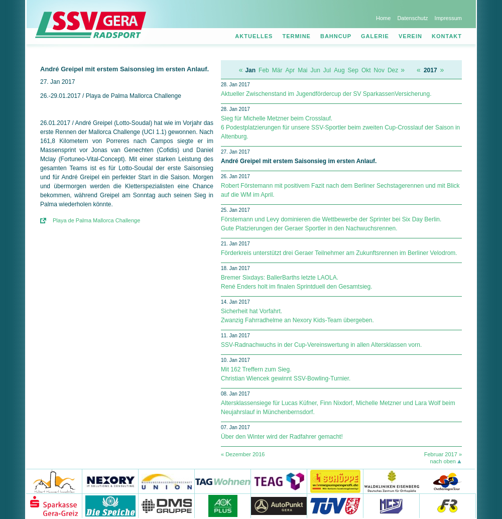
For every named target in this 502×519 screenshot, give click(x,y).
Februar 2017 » (443, 454)
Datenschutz (412, 18)
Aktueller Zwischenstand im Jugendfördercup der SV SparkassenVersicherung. (326, 93)
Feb (264, 70)
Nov (379, 70)
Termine (296, 36)
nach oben (443, 461)
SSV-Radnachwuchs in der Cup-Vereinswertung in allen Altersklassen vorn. (321, 344)
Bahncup (335, 36)
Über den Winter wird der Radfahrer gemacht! (282, 436)
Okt (366, 70)
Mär (277, 70)
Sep (353, 70)
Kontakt (447, 36)
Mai (302, 70)
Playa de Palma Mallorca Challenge (96, 220)
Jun (315, 70)
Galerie (375, 36)
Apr (290, 70)
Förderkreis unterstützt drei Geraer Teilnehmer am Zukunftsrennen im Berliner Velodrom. (339, 252)
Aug (339, 70)
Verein (410, 36)
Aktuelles (254, 36)
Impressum (448, 18)
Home (383, 18)
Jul (327, 70)
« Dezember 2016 (243, 454)
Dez (393, 70)
